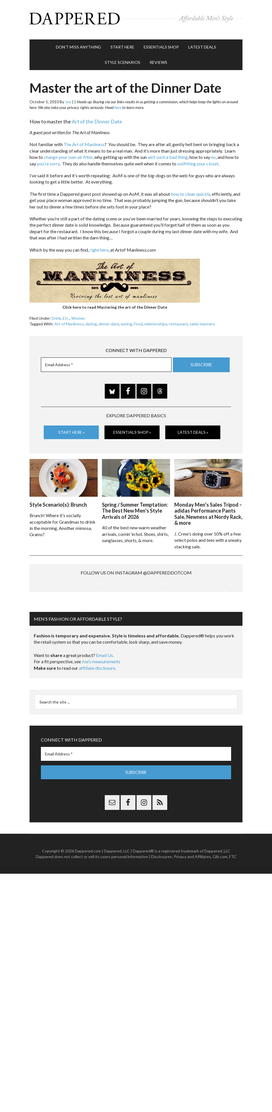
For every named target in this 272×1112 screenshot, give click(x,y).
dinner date (109, 321)
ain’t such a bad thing (168, 154)
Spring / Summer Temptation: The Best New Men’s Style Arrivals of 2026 (135, 507)
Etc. (66, 315)
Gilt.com (220, 913)
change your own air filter (68, 154)
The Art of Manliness (84, 141)
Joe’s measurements (101, 718)
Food (138, 321)
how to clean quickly (190, 191)
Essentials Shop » (132, 429)
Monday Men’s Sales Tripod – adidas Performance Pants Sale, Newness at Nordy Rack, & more (208, 510)
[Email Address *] (106, 362)
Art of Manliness (69, 321)
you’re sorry (48, 160)
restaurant (178, 321)
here (117, 104)
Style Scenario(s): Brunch (58, 501)
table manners (202, 321)
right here (99, 247)
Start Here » (71, 429)
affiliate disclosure (97, 725)
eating (126, 321)
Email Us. (105, 712)
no (213, 154)
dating (91, 321)
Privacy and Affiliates (192, 913)
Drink (56, 315)
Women (78, 315)
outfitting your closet (197, 160)
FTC (233, 913)
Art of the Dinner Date (97, 119)
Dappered (136, 18)
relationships (155, 321)
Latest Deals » (193, 429)
